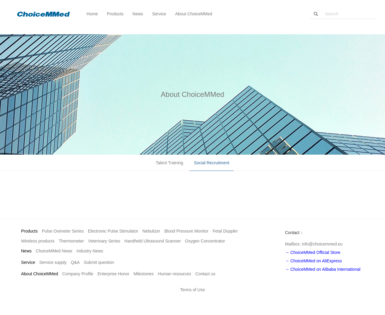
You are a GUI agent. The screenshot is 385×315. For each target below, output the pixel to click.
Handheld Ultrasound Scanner (153, 241)
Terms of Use (192, 289)
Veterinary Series (104, 241)
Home (92, 13)
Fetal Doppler (225, 231)
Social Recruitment (211, 162)
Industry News (89, 251)
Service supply (53, 262)
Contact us (205, 273)
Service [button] (159, 13)
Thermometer (71, 241)
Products (29, 231)
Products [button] (115, 13)
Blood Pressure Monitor (186, 231)
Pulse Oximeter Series (63, 231)
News (26, 251)
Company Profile (78, 273)
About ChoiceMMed (39, 273)
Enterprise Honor (113, 273)
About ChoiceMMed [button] (193, 13)
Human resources (174, 273)
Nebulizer (151, 231)
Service (28, 262)
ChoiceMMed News (54, 251)
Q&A (75, 262)
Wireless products (37, 241)
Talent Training (169, 162)
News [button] (138, 13)
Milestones (144, 273)
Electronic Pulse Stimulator (113, 231)
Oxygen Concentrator (205, 241)
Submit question (99, 262)
